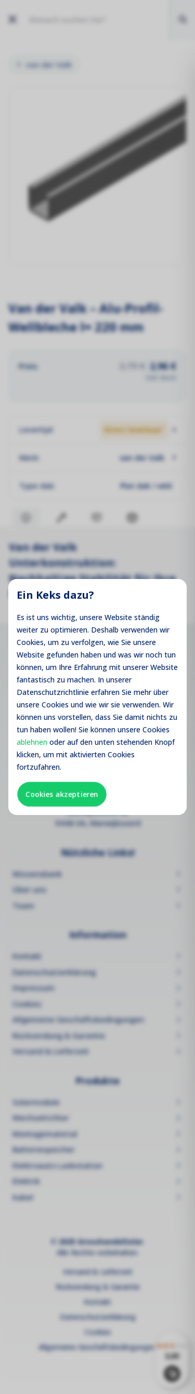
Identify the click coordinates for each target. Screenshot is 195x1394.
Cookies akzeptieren (62, 794)
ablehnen (32, 742)
